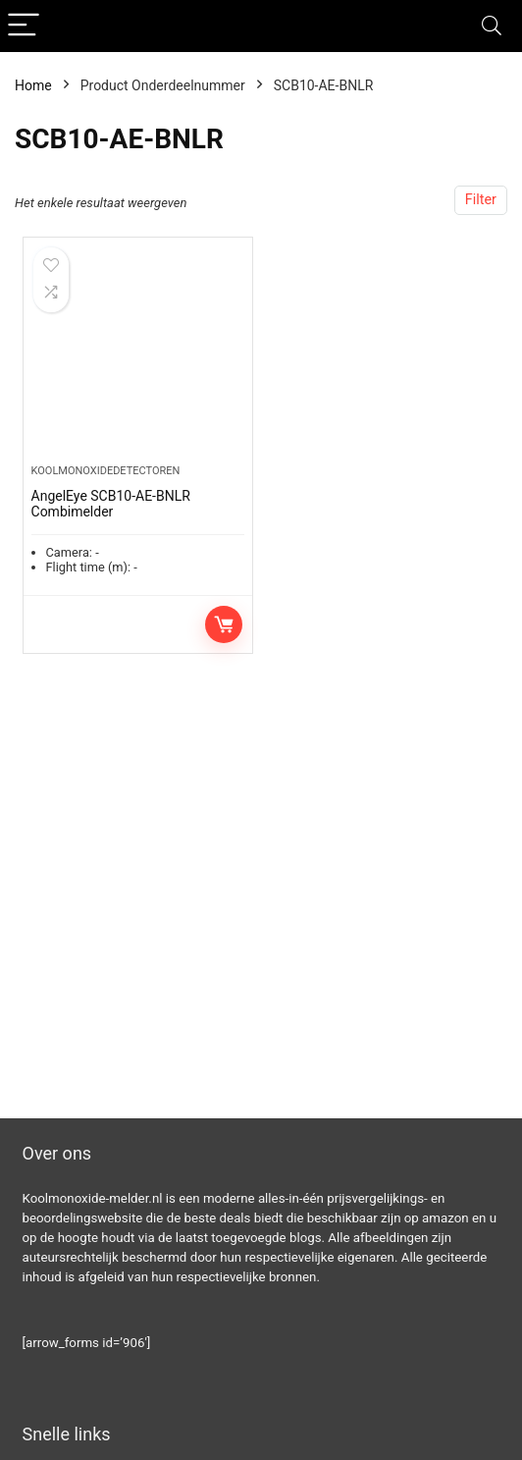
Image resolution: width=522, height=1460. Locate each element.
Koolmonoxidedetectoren (106, 470)
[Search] (491, 26)
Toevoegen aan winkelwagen (223, 624)
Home (33, 85)
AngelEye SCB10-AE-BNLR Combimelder (110, 503)
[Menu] (23, 26)
